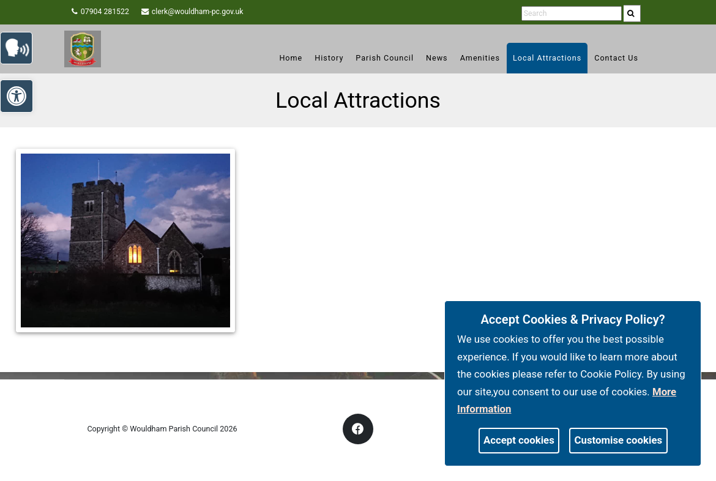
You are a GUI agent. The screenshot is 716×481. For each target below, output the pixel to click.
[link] (633, 13)
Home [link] (290, 57)
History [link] (329, 57)
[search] (634, 13)
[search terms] (567, 14)
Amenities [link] (480, 57)
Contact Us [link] (616, 57)
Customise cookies (619, 440)
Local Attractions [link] (547, 57)
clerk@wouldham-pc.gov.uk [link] (209, 12)
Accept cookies (518, 440)
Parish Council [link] (385, 57)
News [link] (437, 57)
